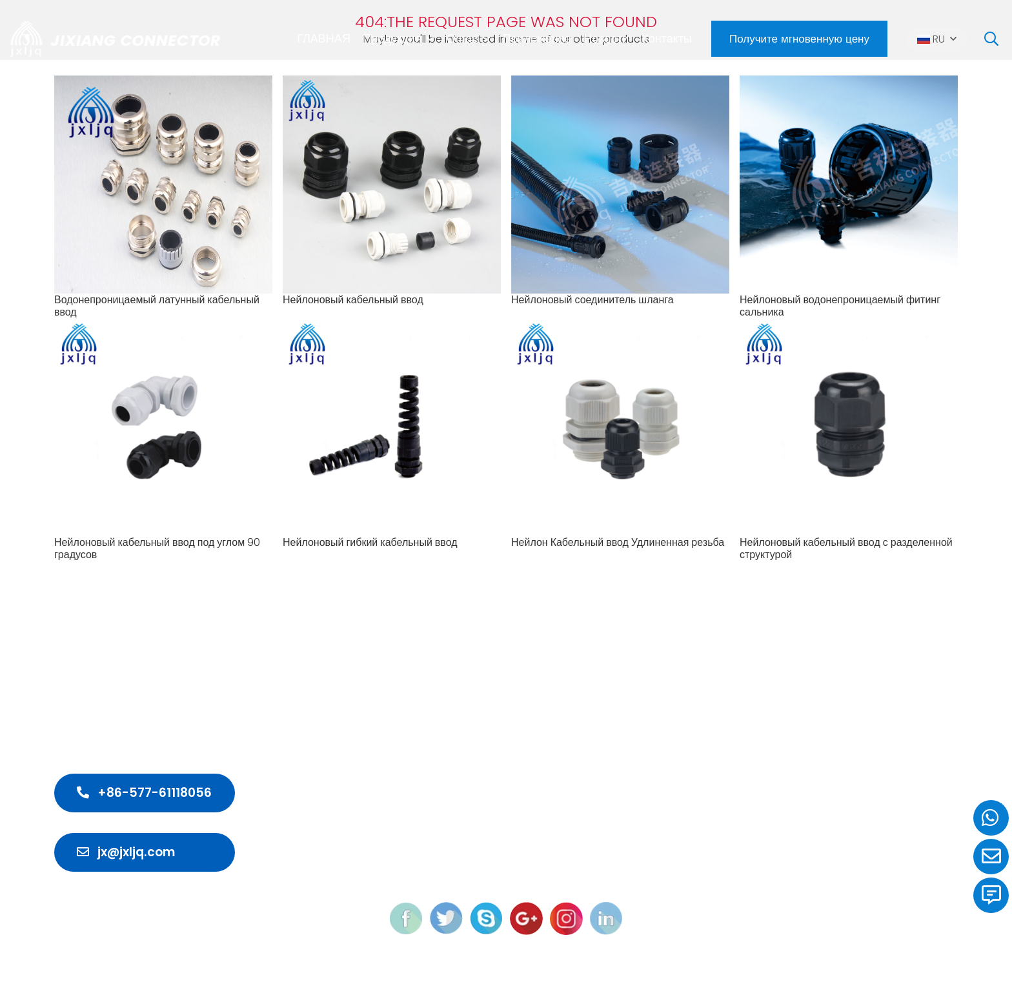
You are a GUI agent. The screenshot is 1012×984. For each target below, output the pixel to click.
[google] (526, 917)
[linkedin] (606, 917)
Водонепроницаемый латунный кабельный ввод (156, 305)
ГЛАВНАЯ (323, 38)
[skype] (486, 917)
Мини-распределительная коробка (566, 740)
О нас (462, 38)
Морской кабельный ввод (540, 810)
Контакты (667, 38)
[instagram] (566, 917)
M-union (730, 959)
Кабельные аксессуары (535, 833)
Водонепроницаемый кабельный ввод (574, 694)
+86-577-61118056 (144, 792)
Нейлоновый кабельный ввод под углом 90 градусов (157, 548)
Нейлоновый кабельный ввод (353, 299)
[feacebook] (406, 917)
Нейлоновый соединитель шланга (592, 299)
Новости (606, 38)
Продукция (392, 38)
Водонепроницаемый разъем (550, 717)
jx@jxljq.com (126, 852)
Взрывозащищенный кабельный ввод (573, 787)
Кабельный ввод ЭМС (531, 764)
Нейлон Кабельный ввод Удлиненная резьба (617, 542)
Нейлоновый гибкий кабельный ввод (370, 542)
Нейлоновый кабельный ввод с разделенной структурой (846, 548)
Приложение (537, 38)
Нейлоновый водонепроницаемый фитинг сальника (840, 305)
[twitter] (446, 917)
